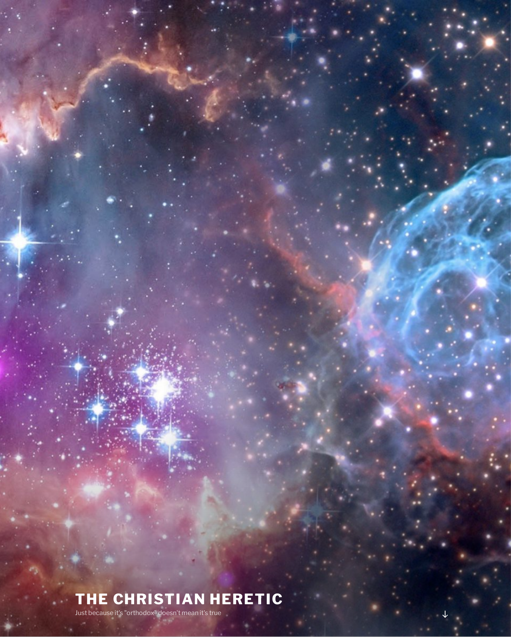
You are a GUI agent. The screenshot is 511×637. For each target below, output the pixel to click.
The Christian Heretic (179, 599)
